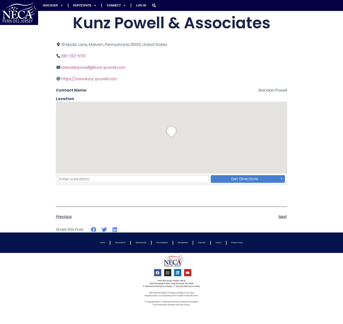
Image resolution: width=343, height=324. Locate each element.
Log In (141, 5)
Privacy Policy (237, 243)
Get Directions (244, 179)
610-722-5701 (73, 56)
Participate (85, 5)
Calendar (202, 243)
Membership (141, 243)
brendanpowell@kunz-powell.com (93, 67)
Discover (53, 5)
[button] (154, 5)
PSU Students (162, 243)
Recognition (183, 243)
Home (102, 243)
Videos (218, 243)
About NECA (120, 243)
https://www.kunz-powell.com (89, 79)
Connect (116, 5)
